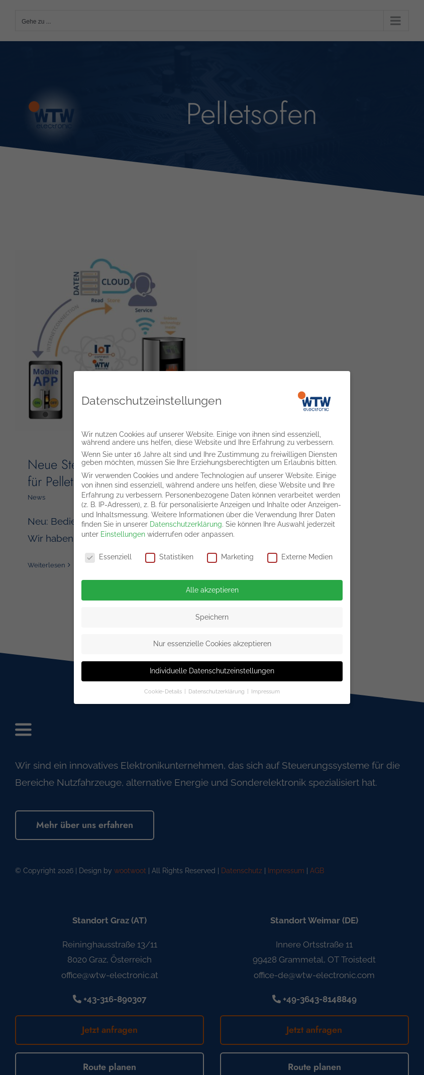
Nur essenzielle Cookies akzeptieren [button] (212, 640)
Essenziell (108, 553)
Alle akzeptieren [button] (212, 586)
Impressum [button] (265, 688)
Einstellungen (122, 531)
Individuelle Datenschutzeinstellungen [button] (212, 667)
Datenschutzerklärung (186, 521)
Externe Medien (300, 553)
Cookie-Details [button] (163, 688)
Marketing (230, 553)
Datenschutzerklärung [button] (217, 688)
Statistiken (169, 553)
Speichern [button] (212, 614)
